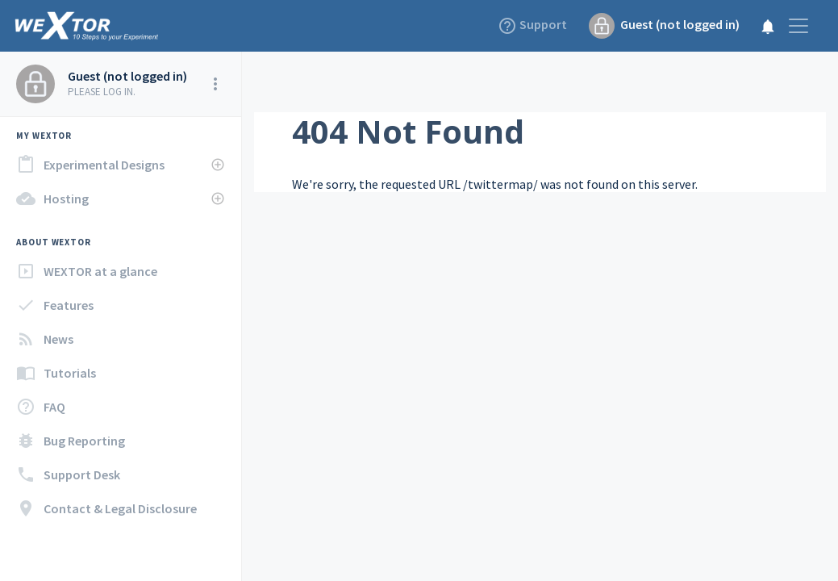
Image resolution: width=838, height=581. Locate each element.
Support (533, 26)
